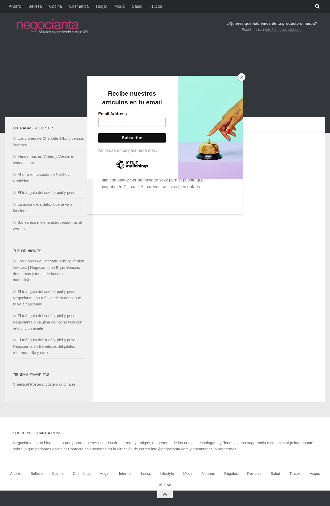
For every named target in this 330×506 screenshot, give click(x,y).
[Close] (241, 77)
